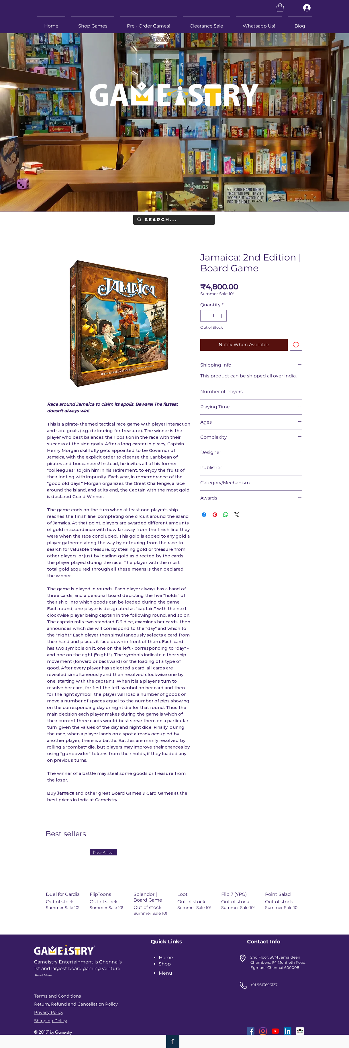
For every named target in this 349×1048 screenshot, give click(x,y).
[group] (174, 888)
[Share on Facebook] (204, 514)
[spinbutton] (213, 315)
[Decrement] (205, 315)
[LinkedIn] (287, 1031)
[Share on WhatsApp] (225, 514)
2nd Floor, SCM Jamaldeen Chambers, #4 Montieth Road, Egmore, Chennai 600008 (278, 962)
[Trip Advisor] (300, 1031)
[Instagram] (263, 1031)
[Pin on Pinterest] (214, 514)
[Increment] (222, 315)
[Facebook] (250, 1031)
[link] (280, 7)
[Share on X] (236, 514)
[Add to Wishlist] (296, 345)
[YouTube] (275, 1031)
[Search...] (174, 220)
